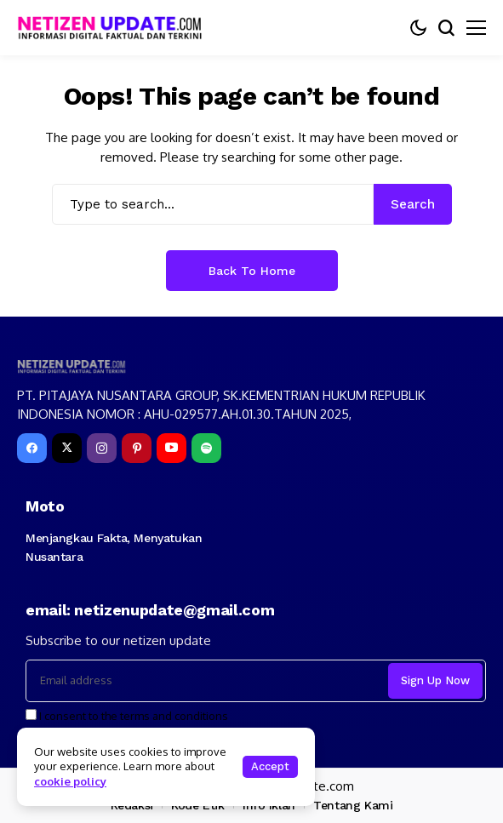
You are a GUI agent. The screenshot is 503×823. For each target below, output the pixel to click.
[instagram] (102, 448)
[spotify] (206, 448)
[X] (67, 448)
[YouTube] (171, 448)
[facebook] (32, 448)
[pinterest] (136, 448)
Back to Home (252, 270)
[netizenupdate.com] (115, 27)
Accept (270, 766)
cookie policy (70, 781)
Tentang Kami (352, 805)
